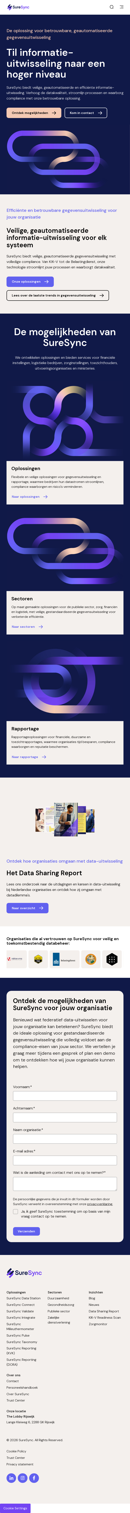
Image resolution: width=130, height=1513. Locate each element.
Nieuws (94, 1305)
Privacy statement (20, 1464)
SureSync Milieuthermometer (20, 1326)
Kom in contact (82, 113)
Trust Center (16, 1400)
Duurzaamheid (58, 1298)
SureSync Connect (21, 1305)
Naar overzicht (23, 908)
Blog (92, 1298)
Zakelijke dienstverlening (59, 1320)
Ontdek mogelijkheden (30, 113)
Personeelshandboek (22, 1387)
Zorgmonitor (98, 1324)
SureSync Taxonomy (22, 1342)
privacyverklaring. (100, 1204)
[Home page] (19, 7)
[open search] (112, 7)
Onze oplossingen (26, 281)
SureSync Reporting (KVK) (21, 1350)
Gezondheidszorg (61, 1305)
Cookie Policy (16, 1451)
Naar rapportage (25, 757)
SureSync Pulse (18, 1335)
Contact (13, 1381)
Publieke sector (59, 1311)
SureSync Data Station (24, 1298)
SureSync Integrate (21, 1317)
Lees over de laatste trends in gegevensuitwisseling (54, 295)
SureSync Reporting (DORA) (21, 1362)
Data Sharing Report (104, 1311)
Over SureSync (18, 1394)
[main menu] (122, 7)
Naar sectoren (23, 627)
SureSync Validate (20, 1311)
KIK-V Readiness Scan (105, 1317)
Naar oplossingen (26, 496)
